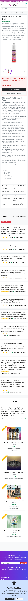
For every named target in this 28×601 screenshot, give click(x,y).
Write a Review (6, 222)
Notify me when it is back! (14, 89)
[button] (2, 5)
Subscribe (23, 563)
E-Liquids (12, 12)
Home (2, 12)
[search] (25, 8)
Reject (19, 599)
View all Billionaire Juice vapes (14, 93)
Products (7, 12)
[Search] (12, 8)
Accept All (10, 599)
